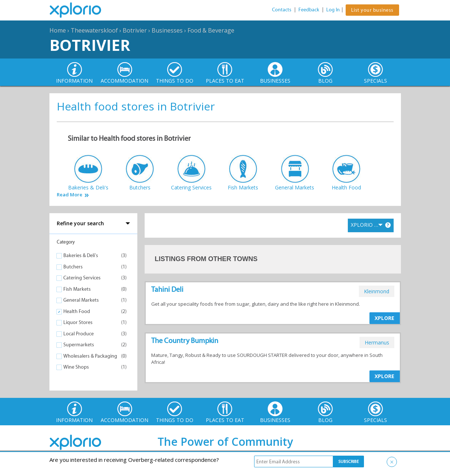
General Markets (81, 300)
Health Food (76, 311)
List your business (372, 10)
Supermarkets (78, 345)
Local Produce (78, 334)
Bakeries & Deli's (80, 255)
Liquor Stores (78, 322)
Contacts (281, 10)
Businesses (167, 30)
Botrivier (135, 30)
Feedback (308, 10)
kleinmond (376, 291)
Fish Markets (77, 289)
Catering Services (82, 278)
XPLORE (384, 317)
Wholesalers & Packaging (90, 356)
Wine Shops (76, 367)
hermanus (377, 342)
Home (57, 30)
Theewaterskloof (94, 30)
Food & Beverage (210, 30)
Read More (69, 195)
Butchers (73, 267)
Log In (333, 10)
